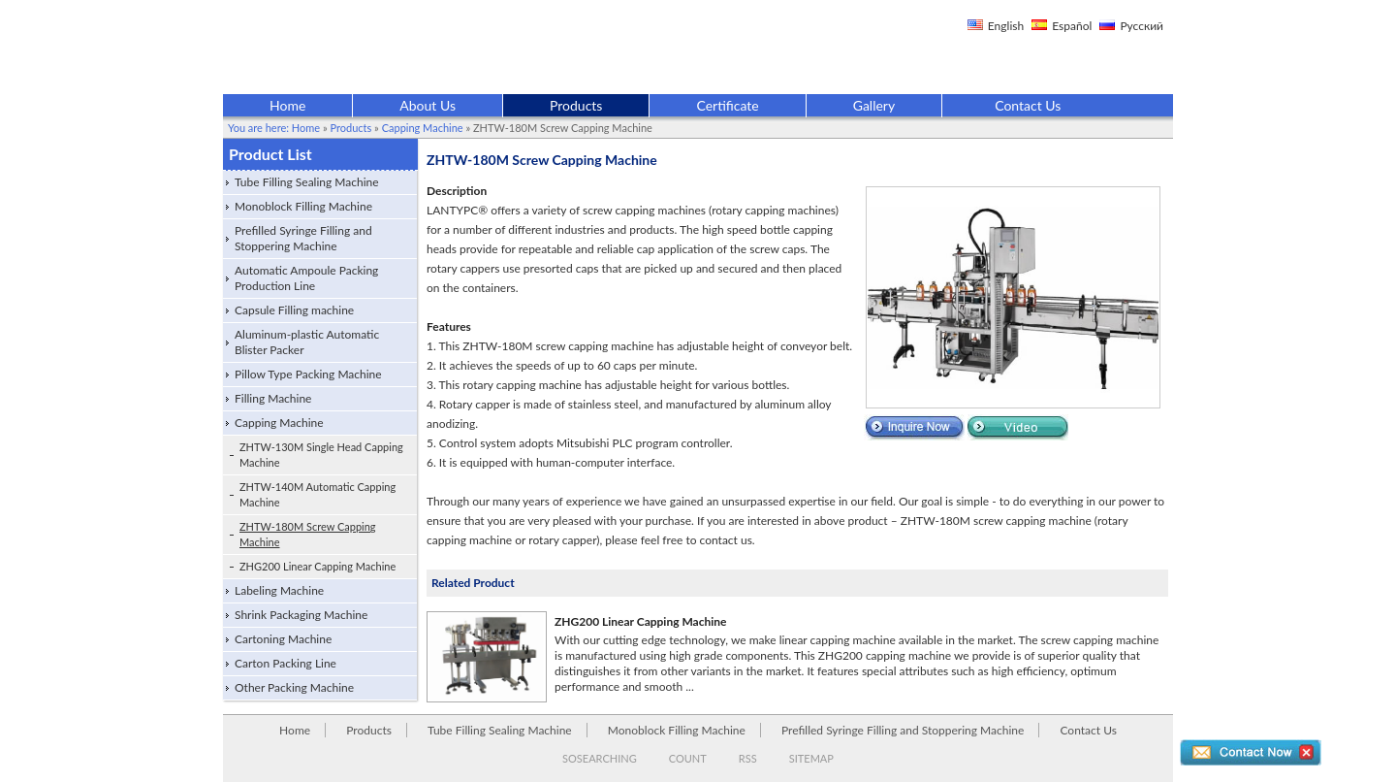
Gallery (874, 105)
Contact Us (1028, 105)
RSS (748, 758)
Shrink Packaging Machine (301, 614)
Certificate (727, 105)
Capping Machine (422, 127)
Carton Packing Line (285, 663)
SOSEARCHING (599, 758)
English (1006, 25)
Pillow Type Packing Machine (308, 374)
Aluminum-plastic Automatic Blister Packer (307, 342)
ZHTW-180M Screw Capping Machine (307, 534)
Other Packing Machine (294, 687)
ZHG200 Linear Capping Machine (317, 566)
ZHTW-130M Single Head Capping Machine (321, 454)
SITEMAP (811, 758)
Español (1072, 25)
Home (287, 105)
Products (576, 105)
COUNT (688, 758)
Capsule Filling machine (294, 310)
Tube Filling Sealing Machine (307, 182)
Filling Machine (273, 398)
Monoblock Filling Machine (303, 206)
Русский (1141, 25)
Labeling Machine (279, 590)
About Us (427, 105)
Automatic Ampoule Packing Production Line (306, 278)
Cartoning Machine (283, 639)
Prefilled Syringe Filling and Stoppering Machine (303, 238)
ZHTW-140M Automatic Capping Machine (317, 494)
